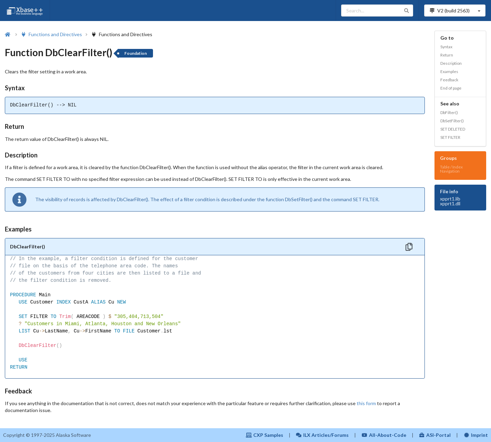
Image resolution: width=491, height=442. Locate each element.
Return (446, 55)
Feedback (449, 79)
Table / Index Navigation (451, 169)
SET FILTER (450, 137)
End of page (450, 88)
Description (451, 63)
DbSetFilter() (452, 120)
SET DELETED (452, 129)
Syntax (446, 46)
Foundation (135, 53)
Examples (449, 71)
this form (366, 403)
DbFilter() (449, 112)
